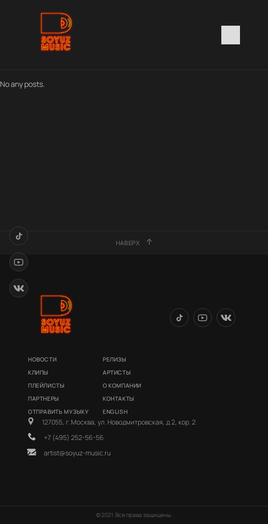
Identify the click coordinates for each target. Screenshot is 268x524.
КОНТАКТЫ (118, 399)
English (115, 412)
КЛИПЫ (38, 372)
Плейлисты (46, 385)
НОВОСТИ (42, 359)
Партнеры (43, 399)
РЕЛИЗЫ (115, 359)
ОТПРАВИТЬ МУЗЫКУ (58, 412)
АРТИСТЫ (117, 372)
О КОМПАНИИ (122, 385)
